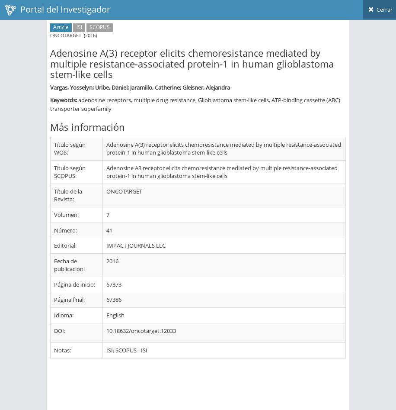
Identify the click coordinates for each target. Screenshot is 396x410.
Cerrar (380, 9)
